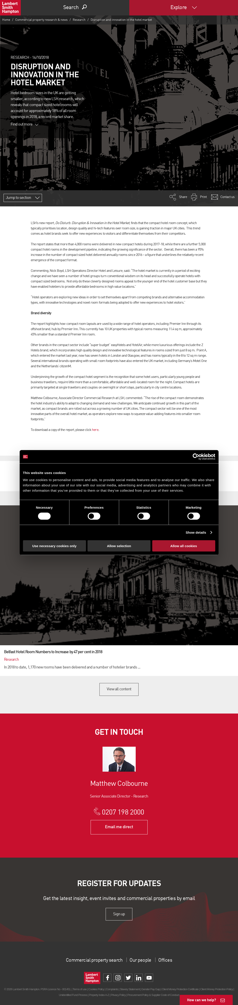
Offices (168, 960)
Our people (142, 960)
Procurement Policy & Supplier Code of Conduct (153, 995)
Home (6, 19)
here (95, 430)
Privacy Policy (118, 995)
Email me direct (119, 827)
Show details (196, 532)
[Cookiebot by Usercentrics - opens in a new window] (196, 456)
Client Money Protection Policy (216, 989)
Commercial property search (92, 960)
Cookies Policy (96, 989)
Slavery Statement (130, 989)
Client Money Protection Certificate (180, 989)
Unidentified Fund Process (73, 995)
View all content (119, 689)
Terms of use (80, 989)
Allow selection (119, 546)
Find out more (24, 124)
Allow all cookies (183, 546)
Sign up (119, 914)
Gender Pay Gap (150, 989)
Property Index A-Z (99, 995)
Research (79, 19)
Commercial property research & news (41, 19)
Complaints (112, 989)
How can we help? (201, 999)
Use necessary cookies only (54, 546)
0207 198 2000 (123, 812)
